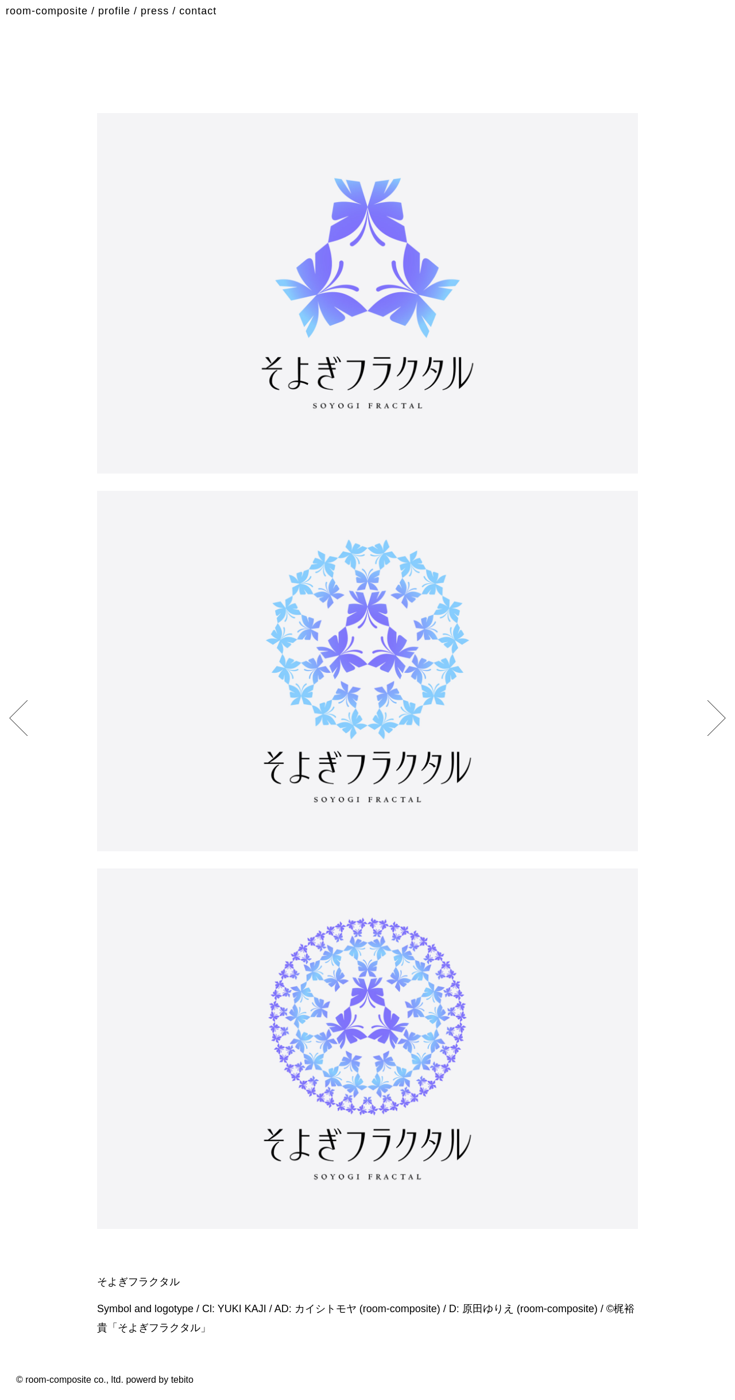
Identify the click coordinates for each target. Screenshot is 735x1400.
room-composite (47, 11)
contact (197, 11)
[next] (23, 718)
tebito (182, 1380)
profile (114, 11)
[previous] (711, 718)
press (155, 11)
